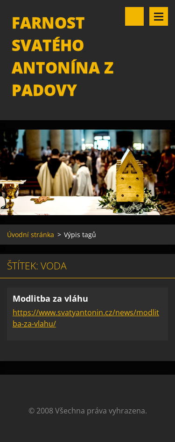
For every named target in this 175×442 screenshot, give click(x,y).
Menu (158, 16)
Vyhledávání (134, 16)
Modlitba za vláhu (50, 298)
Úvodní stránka (30, 234)
